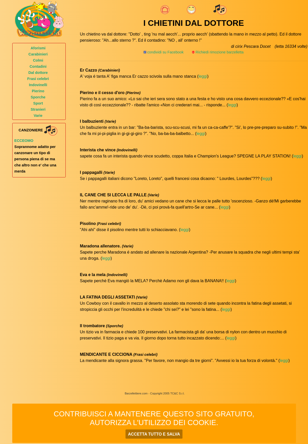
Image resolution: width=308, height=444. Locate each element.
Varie (38, 115)
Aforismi (38, 48)
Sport (38, 103)
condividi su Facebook (164, 52)
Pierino (38, 91)
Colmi (38, 60)
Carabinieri (38, 54)
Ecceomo (23, 141)
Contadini (38, 66)
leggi (203, 76)
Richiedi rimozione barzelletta (220, 52)
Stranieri (38, 109)
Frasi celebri (38, 79)
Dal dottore (38, 73)
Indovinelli (38, 85)
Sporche (38, 97)
